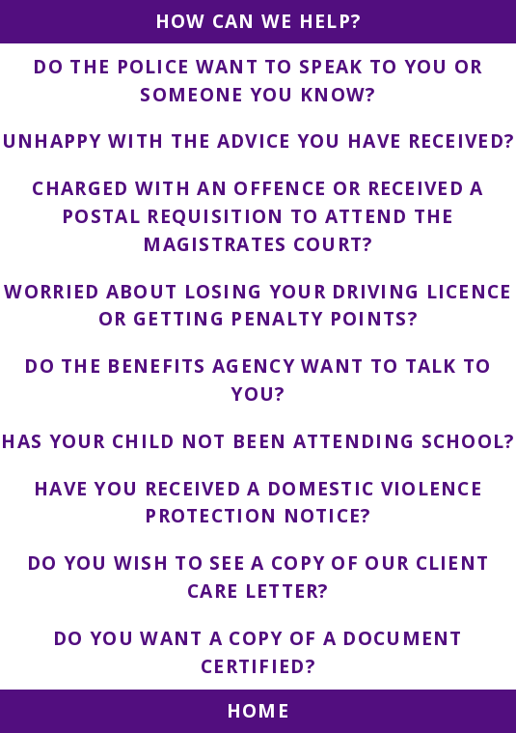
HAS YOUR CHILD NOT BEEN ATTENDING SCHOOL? (257, 441)
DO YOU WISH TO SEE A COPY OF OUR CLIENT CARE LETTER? (258, 577)
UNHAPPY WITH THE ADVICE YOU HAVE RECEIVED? (258, 140)
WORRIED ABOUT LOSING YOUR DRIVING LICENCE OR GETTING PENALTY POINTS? (257, 305)
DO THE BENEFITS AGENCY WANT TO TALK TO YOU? (257, 379)
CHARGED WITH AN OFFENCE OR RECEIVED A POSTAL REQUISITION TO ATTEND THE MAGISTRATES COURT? (257, 216)
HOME (258, 710)
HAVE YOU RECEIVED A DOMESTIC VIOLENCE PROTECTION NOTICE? (258, 502)
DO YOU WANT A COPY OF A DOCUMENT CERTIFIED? (258, 652)
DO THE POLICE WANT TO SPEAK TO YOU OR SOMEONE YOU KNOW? (257, 80)
